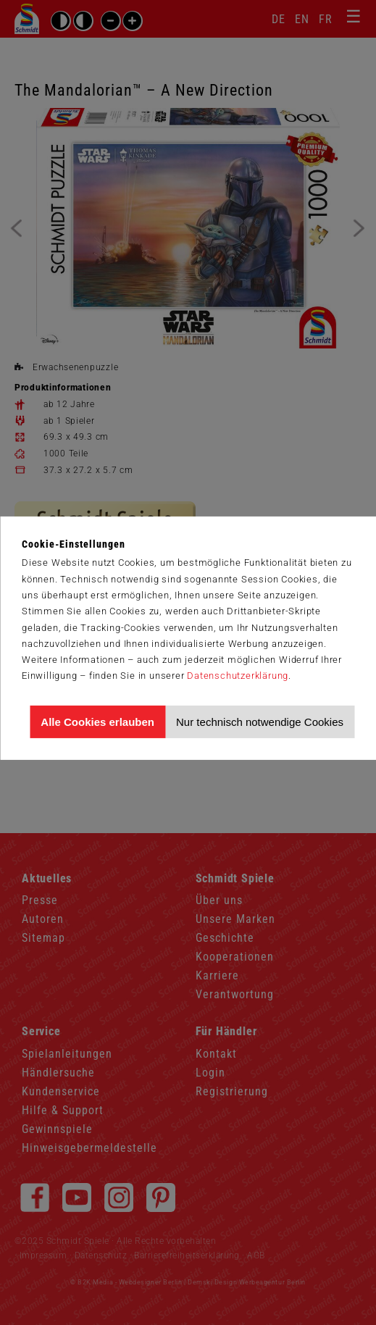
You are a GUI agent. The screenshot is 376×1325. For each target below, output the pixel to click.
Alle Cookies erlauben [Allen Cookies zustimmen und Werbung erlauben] (97, 722)
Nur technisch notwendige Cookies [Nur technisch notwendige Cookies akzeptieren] (259, 722)
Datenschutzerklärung (237, 675)
